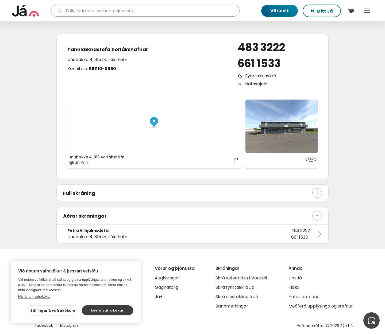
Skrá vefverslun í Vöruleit (241, 278)
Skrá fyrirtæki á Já (234, 287)
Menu (367, 11)
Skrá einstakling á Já (236, 297)
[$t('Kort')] (351, 11)
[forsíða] (31, 11)
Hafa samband (303, 297)
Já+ (159, 297)
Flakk (293, 287)
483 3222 (261, 47)
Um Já (295, 278)
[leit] (145, 10)
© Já (184, 102)
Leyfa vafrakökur (107, 310)
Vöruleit (279, 11)
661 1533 (259, 63)
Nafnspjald (256, 84)
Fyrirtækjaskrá (260, 76)
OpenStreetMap (203, 102)
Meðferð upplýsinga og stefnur (320, 306)
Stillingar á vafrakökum (52, 310)
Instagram (69, 325)
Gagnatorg (166, 287)
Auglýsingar (167, 278)
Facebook (44, 325)
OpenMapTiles (229, 102)
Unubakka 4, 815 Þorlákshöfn (97, 59)
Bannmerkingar (231, 306)
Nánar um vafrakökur (34, 296)
